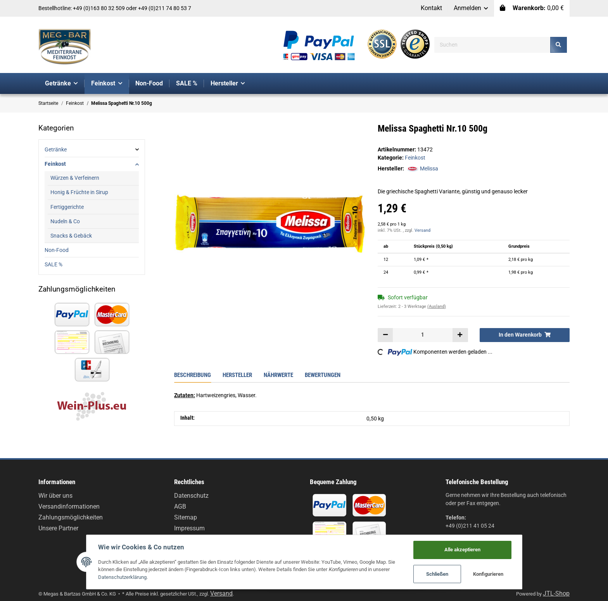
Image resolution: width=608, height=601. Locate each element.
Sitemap (185, 517)
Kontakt (431, 8)
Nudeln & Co (65, 221)
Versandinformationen (69, 506)
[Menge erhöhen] (460, 335)
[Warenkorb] (532, 8)
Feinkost (415, 158)
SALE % (53, 264)
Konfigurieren (488, 574)
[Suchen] (492, 45)
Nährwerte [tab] (278, 375)
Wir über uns (55, 495)
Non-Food (57, 250)
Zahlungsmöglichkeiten (70, 517)
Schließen (437, 574)
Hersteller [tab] (237, 375)
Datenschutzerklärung (122, 577)
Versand (422, 230)
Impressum (189, 528)
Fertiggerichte (67, 207)
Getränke (56, 149)
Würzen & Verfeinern (74, 178)
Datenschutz (191, 495)
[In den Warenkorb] (525, 335)
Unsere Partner (58, 528)
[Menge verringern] (385, 335)
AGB (180, 506)
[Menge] (423, 335)
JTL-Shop (556, 593)
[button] (471, 8)
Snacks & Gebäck (71, 236)
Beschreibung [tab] (192, 375)
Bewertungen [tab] (322, 375)
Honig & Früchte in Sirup (79, 192)
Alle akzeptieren (462, 549)
